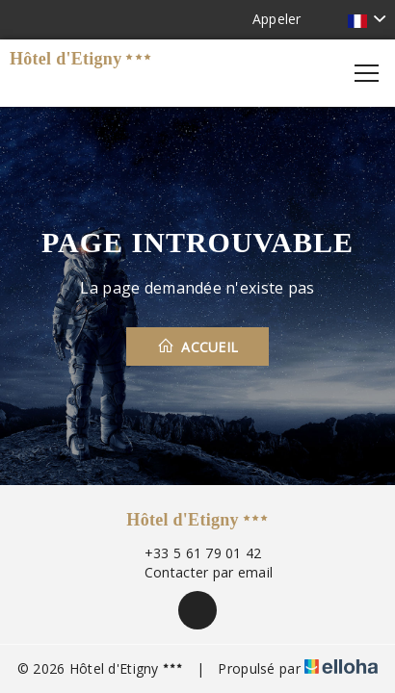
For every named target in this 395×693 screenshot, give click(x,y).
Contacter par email (197, 572)
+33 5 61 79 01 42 (192, 553)
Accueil (198, 346)
